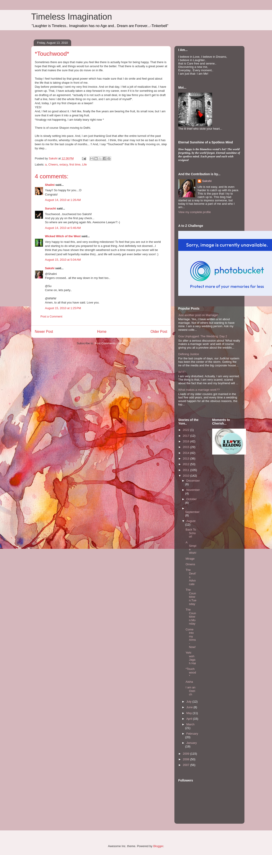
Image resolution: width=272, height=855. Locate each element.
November (193, 490)
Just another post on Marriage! (198, 315)
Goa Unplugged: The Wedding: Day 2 (202, 336)
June (190, 707)
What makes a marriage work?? (199, 389)
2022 (186, 430)
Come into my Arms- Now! (190, 638)
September (192, 512)
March (190, 724)
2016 (186, 441)
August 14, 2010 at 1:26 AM (63, 200)
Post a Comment (51, 316)
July (189, 701)
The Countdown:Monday (190, 616)
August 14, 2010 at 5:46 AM (63, 228)
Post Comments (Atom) (110, 343)
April (189, 718)
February (192, 733)
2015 (186, 447)
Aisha (189, 681)
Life (84, 164)
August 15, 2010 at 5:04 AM (63, 259)
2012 (186, 464)
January (191, 743)
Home (102, 331)
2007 (186, 765)
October (191, 499)
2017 (186, 435)
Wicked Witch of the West (63, 236)
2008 (186, 759)
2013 (186, 458)
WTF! (181, 372)
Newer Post (44, 331)
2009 (186, 753)
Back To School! (190, 533)
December (193, 480)
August (190, 521)
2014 (186, 453)
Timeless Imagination (71, 16)
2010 (186, 475)
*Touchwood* (190, 672)
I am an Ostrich (190, 691)
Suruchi (50, 208)
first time (74, 164)
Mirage (190, 558)
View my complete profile (194, 212)
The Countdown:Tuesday (190, 596)
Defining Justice (188, 354)
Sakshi (49, 268)
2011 (186, 470)
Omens (190, 564)
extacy (63, 164)
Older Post (158, 331)
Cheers (53, 164)
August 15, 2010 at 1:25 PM (63, 308)
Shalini (50, 184)
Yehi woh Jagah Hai (190, 658)
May (189, 713)
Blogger (158, 846)
